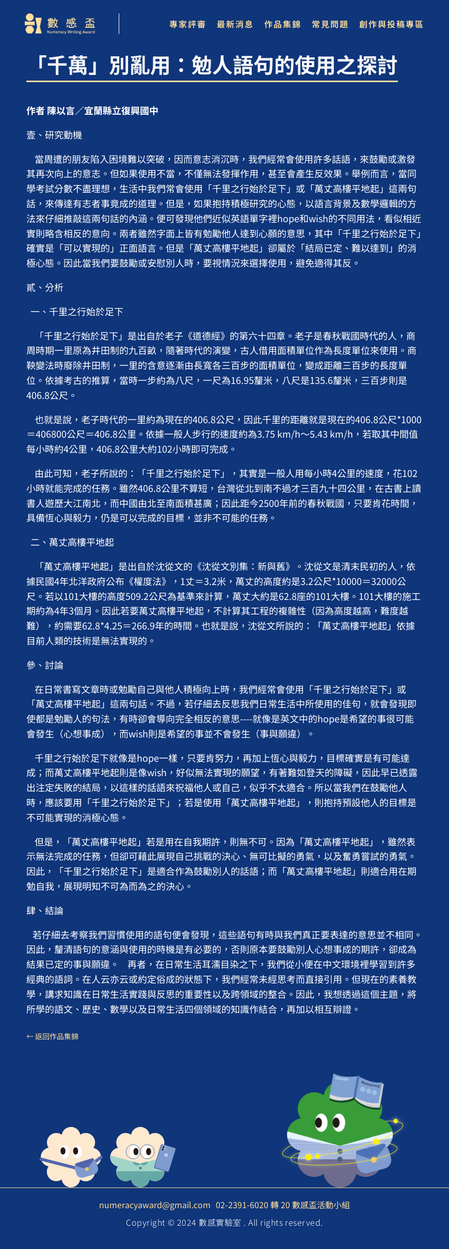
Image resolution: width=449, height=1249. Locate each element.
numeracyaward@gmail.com (155, 1204)
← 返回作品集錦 (52, 1036)
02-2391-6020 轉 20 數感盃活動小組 (283, 1204)
